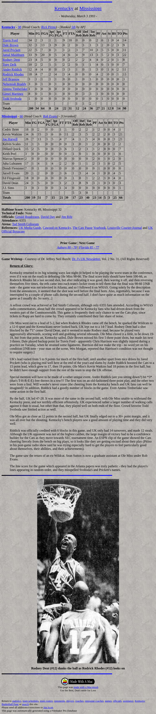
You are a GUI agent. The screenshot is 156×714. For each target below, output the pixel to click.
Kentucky (63, 8)
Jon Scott (48, 707)
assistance (128, 700)
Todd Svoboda (12, 98)
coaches (79, 700)
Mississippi (90, 8)
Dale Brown (10, 45)
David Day (48, 217)
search (25, 704)
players (70, 700)
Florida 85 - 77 (89, 247)
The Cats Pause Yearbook (89, 227)
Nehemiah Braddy (14, 84)
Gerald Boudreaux (27, 217)
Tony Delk (9, 64)
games (108, 700)
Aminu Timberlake (15, 89)
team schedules (31, 700)
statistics (16, 700)
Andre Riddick (12, 69)
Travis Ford (10, 40)
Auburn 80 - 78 (67, 247)
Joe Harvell (10, 139)
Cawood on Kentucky (57, 227)
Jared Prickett (12, 50)
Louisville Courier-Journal (124, 227)
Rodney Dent (11, 59)
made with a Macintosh (86, 687)
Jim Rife (67, 217)
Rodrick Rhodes (13, 74)
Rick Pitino (48, 27)
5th (73, 27)
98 (19, 27)
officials (117, 700)
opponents (59, 700)
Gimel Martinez (13, 93)
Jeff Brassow (11, 79)
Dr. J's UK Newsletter (86, 259)
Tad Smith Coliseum (25, 224)
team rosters (46, 700)
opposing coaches (94, 700)
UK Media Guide (30, 227)
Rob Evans (50, 116)
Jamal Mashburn (13, 55)
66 (21, 116)
